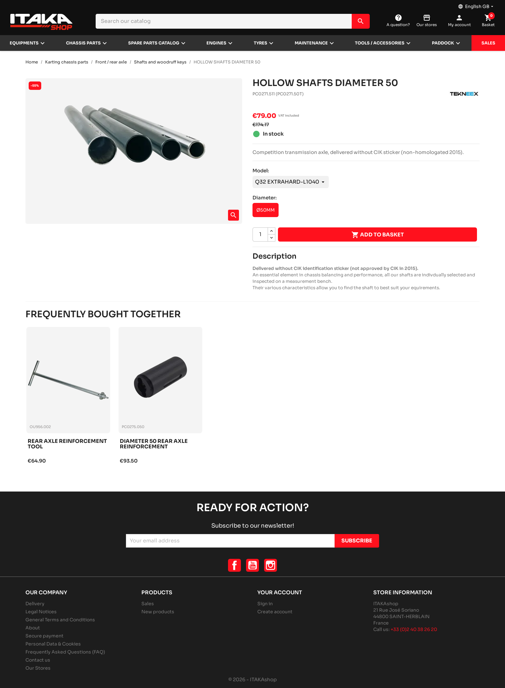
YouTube (252, 565)
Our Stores (38, 668)
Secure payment (44, 636)
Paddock (443, 43)
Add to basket (377, 235)
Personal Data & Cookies (53, 644)
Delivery (34, 604)
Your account (279, 592)
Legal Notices (41, 612)
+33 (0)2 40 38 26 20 (414, 629)
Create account (274, 612)
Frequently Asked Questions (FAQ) (65, 652)
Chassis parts (83, 43)
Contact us (37, 660)
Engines (216, 43)
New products (157, 612)
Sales (488, 43)
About (32, 628)
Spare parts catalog (153, 43)
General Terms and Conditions (60, 620)
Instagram (270, 565)
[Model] (290, 182)
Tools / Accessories (380, 43)
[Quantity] (260, 234)
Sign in (265, 604)
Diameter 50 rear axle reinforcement (154, 444)
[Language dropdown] (476, 5)
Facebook (234, 565)
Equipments (24, 43)
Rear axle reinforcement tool (67, 444)
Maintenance (311, 43)
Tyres (260, 43)
